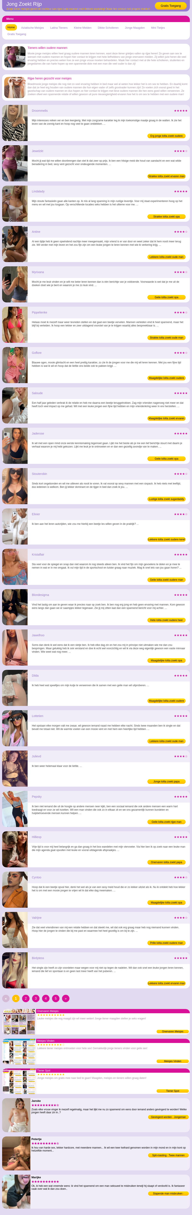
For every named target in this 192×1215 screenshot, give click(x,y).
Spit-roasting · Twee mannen (168, 1155)
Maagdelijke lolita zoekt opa (166, 660)
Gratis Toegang (171, 5)
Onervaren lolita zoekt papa (166, 862)
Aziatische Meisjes (32, 27)
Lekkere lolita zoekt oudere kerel (166, 539)
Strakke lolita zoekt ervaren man (166, 176)
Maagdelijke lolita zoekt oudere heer (166, 378)
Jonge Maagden (135, 27)
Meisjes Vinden (172, 1061)
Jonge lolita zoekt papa (167, 781)
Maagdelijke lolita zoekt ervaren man (166, 419)
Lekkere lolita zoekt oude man (166, 256)
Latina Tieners (59, 27)
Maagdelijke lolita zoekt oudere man (166, 701)
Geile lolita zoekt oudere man (166, 579)
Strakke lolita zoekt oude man (166, 337)
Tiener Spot (172, 1090)
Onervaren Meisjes (173, 1031)
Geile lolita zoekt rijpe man (167, 821)
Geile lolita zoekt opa (166, 297)
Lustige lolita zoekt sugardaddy (166, 499)
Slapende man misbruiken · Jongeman (168, 1194)
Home (11, 27)
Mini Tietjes (158, 27)
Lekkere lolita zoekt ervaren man (166, 983)
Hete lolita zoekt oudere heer (166, 620)
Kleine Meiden (82, 27)
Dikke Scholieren (108, 27)
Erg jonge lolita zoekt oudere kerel (166, 136)
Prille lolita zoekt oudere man (166, 942)
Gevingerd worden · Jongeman (168, 1117)
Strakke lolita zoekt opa (166, 216)
